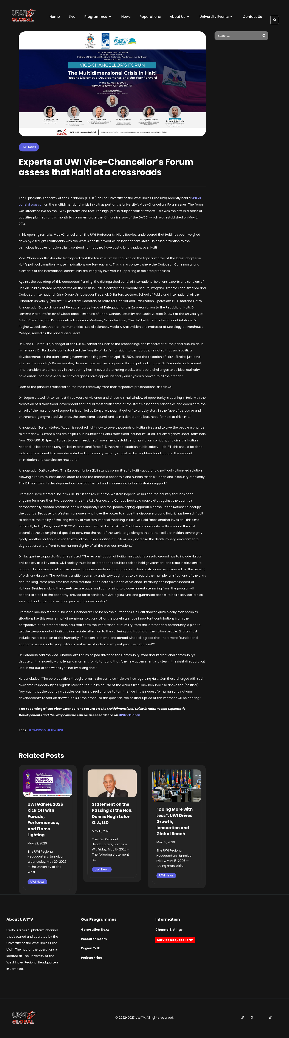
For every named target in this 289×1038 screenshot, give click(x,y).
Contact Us (253, 17)
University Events (216, 17)
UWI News (29, 148)
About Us (179, 17)
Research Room (94, 940)
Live (72, 17)
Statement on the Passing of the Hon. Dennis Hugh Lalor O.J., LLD (112, 814)
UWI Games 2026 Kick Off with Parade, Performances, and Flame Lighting (45, 820)
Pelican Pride (91, 959)
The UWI (56, 731)
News (126, 17)
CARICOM (38, 731)
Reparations (150, 17)
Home (55, 17)
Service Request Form (175, 941)
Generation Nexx (95, 930)
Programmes (98, 17)
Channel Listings (168, 930)
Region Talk (90, 949)
